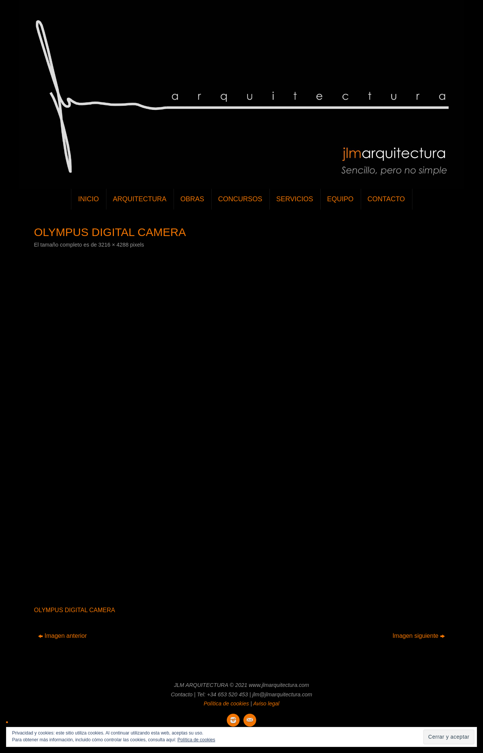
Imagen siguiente (418, 636)
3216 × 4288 (113, 245)
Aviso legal (266, 704)
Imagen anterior (62, 636)
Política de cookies (226, 704)
